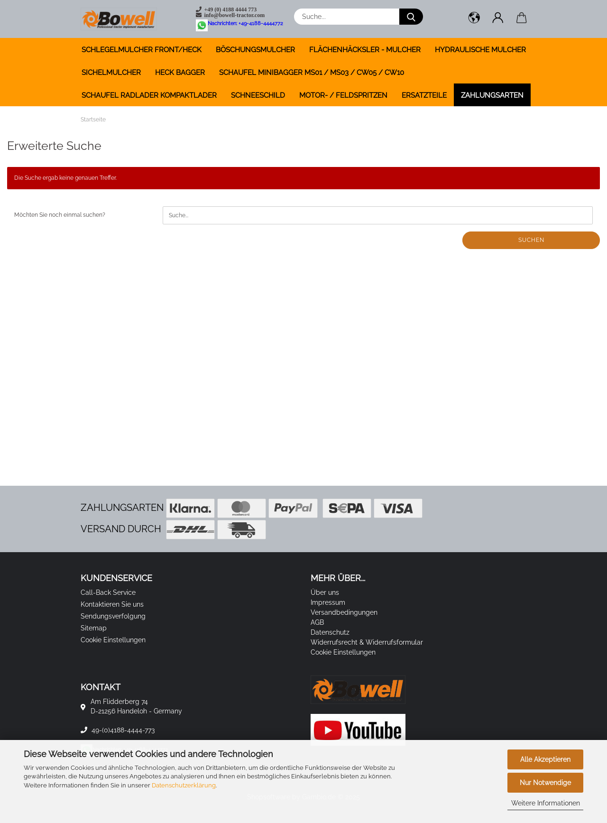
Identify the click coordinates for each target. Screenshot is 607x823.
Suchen (531, 240)
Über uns (325, 592)
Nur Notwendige (545, 782)
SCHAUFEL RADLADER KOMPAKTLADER (149, 95)
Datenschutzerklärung (184, 785)
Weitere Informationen (545, 803)
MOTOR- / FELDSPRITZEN (343, 95)
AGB (317, 622)
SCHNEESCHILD (258, 95)
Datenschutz (330, 632)
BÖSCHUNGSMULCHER (255, 50)
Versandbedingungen (344, 612)
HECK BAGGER (180, 72)
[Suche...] (411, 17)
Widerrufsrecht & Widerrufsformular (367, 642)
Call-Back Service (108, 592)
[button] (474, 19)
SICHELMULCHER (111, 72)
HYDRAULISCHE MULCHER (480, 50)
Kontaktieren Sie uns (112, 604)
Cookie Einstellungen (113, 640)
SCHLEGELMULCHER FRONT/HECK (142, 50)
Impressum (328, 602)
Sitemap (94, 628)
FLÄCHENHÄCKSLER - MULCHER (365, 50)
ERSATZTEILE (424, 95)
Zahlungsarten (492, 95)
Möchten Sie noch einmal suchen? (59, 215)
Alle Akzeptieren (545, 759)
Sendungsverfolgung (113, 616)
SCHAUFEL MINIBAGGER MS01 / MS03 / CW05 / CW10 (311, 72)
